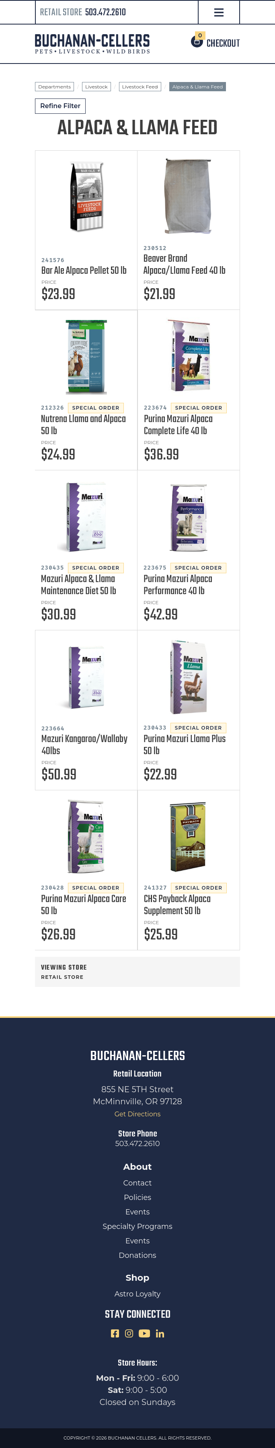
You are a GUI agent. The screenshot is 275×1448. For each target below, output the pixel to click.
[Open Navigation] (219, 13)
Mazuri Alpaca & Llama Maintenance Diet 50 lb (78, 585)
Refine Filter (60, 106)
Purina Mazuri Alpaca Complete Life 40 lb (178, 425)
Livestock (96, 87)
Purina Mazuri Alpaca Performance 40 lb (178, 585)
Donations (137, 1255)
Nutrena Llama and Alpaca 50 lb (83, 425)
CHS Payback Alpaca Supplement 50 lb (177, 905)
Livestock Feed (140, 87)
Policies (137, 1197)
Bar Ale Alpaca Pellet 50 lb (84, 271)
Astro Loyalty (138, 1294)
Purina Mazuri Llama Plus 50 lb (185, 745)
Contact (137, 1183)
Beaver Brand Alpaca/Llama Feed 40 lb (185, 265)
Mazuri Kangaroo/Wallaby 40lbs (84, 745)
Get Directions (138, 1114)
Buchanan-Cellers (137, 1056)
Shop (138, 1277)
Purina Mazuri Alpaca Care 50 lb (83, 905)
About (137, 1166)
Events (137, 1212)
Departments (54, 87)
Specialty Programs (137, 1226)
